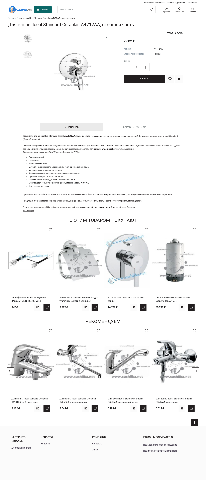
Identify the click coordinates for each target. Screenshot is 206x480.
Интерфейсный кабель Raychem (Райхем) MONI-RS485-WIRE (28, 299)
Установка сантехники (154, 3)
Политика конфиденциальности (160, 450)
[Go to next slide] (195, 370)
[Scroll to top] (194, 422)
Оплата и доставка (176, 3)
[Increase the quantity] (146, 67)
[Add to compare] (37, 307)
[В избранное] (170, 79)
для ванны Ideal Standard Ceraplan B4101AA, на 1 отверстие (29, 400)
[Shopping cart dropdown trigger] (192, 9)
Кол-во (127, 61)
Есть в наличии (175, 33)
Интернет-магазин (18, 439)
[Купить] (144, 79)
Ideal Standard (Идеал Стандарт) (121, 207)
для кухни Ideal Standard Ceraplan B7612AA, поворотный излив (125, 400)
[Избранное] (179, 9)
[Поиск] (152, 9)
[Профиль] (167, 9)
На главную (28, 210)
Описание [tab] (72, 126)
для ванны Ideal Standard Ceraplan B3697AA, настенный (174, 400)
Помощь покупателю (158, 437)
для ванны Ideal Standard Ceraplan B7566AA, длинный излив (78, 400)
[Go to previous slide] (10, 370)
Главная (12, 18)
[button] (27, 38)
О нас (95, 449)
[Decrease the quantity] (128, 67)
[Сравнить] (179, 79)
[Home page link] (20, 9)
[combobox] (106, 9)
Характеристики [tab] (134, 126)
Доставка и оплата (21, 447)
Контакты (192, 3)
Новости (47, 437)
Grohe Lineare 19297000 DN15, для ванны (125, 299)
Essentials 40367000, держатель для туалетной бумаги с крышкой (79, 299)
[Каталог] (43, 9)
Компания (99, 437)
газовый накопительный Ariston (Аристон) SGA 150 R (173, 299)
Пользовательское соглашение (160, 444)
